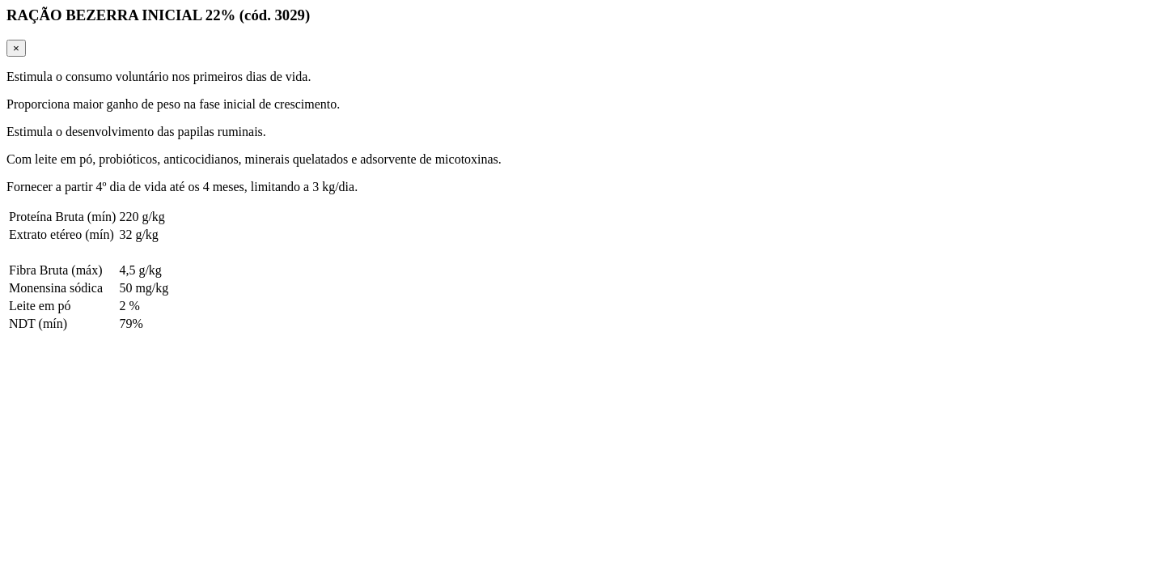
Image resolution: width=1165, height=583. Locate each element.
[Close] (16, 48)
